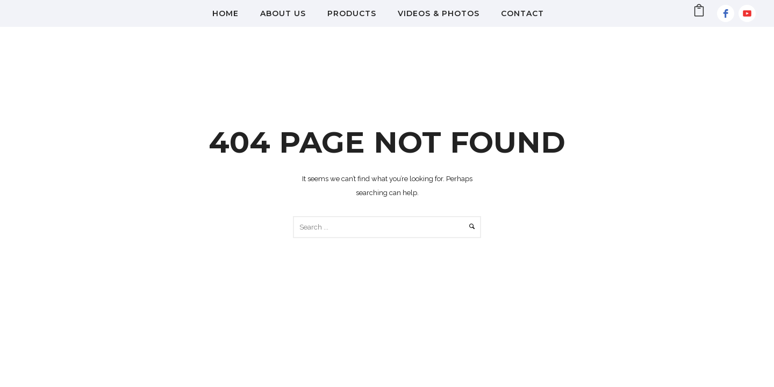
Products (351, 13)
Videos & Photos (438, 13)
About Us (283, 13)
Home (225, 13)
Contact (522, 13)
